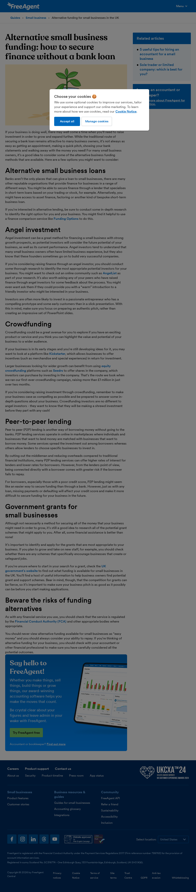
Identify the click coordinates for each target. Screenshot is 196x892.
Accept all (67, 121)
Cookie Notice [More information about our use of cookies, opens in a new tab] (125, 111)
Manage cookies (96, 121)
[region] (99, 110)
